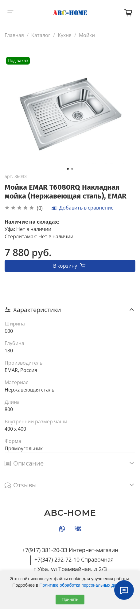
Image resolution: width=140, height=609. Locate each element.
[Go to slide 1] (68, 169)
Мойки (87, 35)
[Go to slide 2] (72, 169)
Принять (70, 599)
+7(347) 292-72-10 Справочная (74, 559)
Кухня (65, 35)
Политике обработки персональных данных (82, 585)
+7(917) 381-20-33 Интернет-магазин (70, 550)
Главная (14, 35)
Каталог (40, 35)
